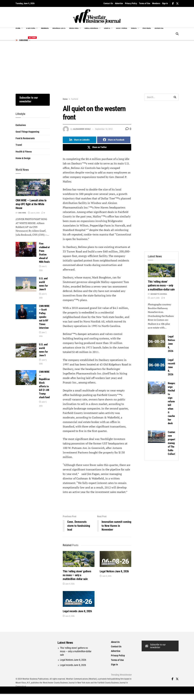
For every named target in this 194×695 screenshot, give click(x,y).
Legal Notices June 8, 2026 (114, 571)
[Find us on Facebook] (172, 679)
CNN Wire (22, 213)
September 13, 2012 (104, 129)
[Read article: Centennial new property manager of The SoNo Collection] (156, 436)
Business (69, 564)
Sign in (165, 3)
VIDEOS (134, 28)
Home (65, 99)
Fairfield (74, 99)
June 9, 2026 (68, 584)
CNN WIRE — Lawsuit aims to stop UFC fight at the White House (31, 204)
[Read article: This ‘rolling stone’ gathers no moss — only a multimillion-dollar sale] (78, 559)
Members (156, 3)
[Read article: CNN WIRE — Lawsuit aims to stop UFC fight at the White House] (33, 187)
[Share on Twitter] (97, 147)
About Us (115, 642)
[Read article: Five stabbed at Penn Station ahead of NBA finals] (26, 249)
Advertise (119, 3)
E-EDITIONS (30, 28)
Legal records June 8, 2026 (77, 611)
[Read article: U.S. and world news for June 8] (26, 284)
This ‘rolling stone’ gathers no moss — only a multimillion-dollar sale (77, 575)
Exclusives (21, 125)
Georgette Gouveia (158, 294)
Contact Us (108, 3)
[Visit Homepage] (97, 17)
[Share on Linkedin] (79, 140)
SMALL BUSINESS (91, 28)
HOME (18, 28)
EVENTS (107, 28)
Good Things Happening (27, 131)
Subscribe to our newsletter (28, 99)
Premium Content (73, 604)
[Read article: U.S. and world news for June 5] (26, 350)
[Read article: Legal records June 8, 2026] (78, 599)
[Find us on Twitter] (177, 679)
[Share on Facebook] (114, 140)
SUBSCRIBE (23, 39)
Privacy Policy (131, 3)
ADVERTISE (159, 28)
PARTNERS (147, 28)
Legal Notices (108, 564)
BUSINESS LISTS (59, 28)
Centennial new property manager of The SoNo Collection (173, 443)
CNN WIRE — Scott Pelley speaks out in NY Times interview (44, 316)
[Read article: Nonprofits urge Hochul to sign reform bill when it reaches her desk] (156, 388)
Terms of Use (144, 3)
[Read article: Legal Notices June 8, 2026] (115, 559)
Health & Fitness (24, 151)
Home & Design (23, 158)
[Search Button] (177, 34)
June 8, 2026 (105, 576)
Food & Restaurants (25, 138)
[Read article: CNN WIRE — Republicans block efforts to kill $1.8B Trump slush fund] (26, 377)
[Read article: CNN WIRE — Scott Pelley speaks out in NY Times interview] (26, 311)
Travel (19, 144)
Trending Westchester (121, 674)
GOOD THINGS (121, 28)
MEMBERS (45, 28)
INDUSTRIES (74, 28)
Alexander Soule (81, 129)
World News (23, 193)
